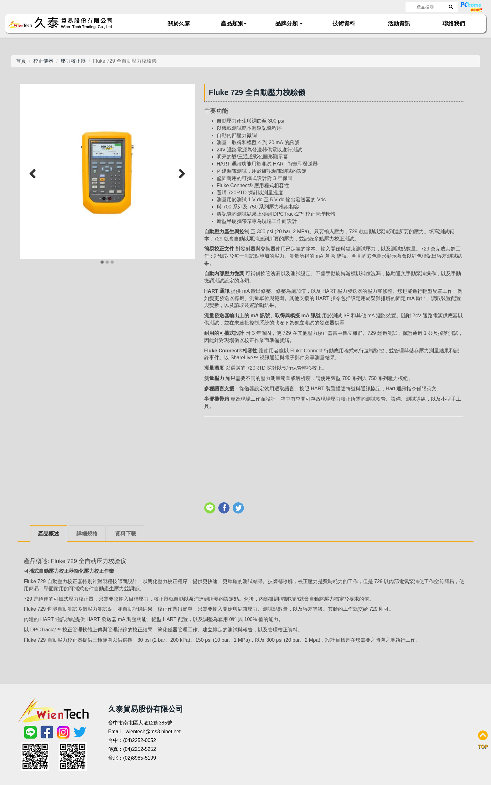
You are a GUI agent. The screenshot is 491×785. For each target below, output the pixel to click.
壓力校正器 (73, 61)
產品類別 (233, 23)
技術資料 (344, 23)
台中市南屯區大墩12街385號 (140, 722)
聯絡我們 (453, 23)
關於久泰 (179, 23)
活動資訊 (399, 23)
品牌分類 (288, 23)
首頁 (21, 61)
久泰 (63, 23)
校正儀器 (43, 61)
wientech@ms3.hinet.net (153, 731)
